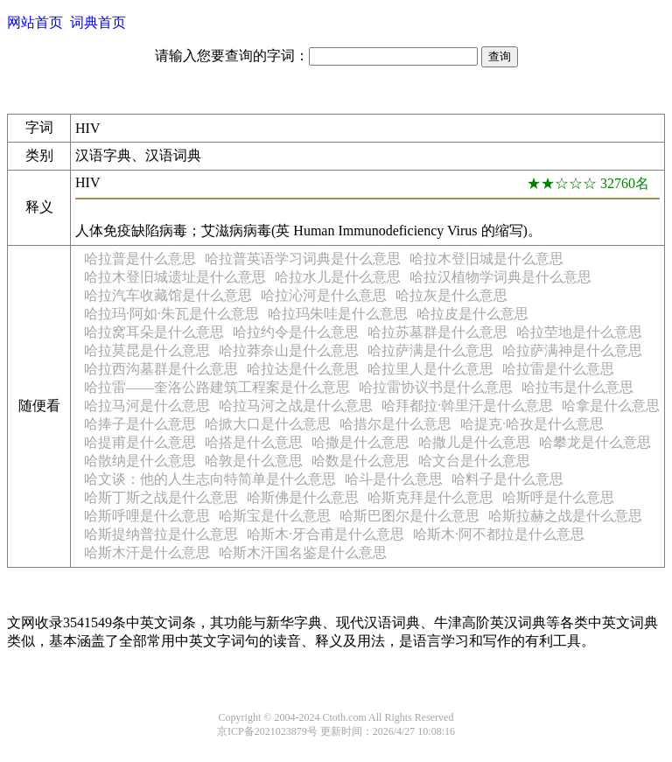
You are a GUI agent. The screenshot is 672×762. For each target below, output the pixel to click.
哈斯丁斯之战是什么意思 (161, 497)
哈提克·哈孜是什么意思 (532, 423)
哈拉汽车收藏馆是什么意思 (168, 295)
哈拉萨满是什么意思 (431, 350)
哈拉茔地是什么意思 (579, 332)
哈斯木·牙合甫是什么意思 (325, 534)
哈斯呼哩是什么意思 (147, 515)
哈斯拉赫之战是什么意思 (565, 515)
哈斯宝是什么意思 (275, 515)
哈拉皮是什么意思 (472, 313)
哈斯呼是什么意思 (558, 497)
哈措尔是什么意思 (396, 423)
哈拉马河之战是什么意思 (296, 405)
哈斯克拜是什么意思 (431, 497)
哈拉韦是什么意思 (578, 387)
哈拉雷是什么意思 (558, 368)
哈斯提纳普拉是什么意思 (161, 534)
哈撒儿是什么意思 (474, 442)
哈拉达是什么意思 (303, 368)
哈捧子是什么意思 (140, 423)
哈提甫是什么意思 (140, 442)
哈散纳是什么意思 (140, 460)
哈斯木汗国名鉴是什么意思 (303, 552)
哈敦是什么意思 (254, 460)
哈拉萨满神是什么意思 (572, 350)
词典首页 (98, 22)
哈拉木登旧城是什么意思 (487, 258)
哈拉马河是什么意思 (147, 405)
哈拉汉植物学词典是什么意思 (501, 276)
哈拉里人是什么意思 (431, 368)
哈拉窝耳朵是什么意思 (154, 332)
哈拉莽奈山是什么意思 (289, 350)
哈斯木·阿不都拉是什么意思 (498, 534)
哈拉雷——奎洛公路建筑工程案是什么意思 (217, 387)
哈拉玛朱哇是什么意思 (338, 313)
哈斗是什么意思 (394, 479)
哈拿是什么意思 (611, 405)
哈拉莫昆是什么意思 (147, 350)
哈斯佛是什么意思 (303, 497)
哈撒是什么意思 (361, 442)
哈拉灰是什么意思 (452, 295)
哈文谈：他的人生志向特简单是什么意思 (210, 479)
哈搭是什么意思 (254, 442)
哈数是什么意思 (361, 460)
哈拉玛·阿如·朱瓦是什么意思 (171, 313)
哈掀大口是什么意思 (268, 423)
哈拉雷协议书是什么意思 (436, 387)
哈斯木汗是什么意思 (147, 552)
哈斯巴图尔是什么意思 (410, 515)
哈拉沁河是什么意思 (324, 295)
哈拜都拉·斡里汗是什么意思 (467, 405)
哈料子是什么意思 (508, 479)
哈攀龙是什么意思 (595, 442)
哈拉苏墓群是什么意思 (438, 332)
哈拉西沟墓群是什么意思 (161, 368)
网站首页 (35, 22)
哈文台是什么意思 (474, 460)
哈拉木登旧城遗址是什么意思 (175, 276)
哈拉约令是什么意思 (296, 332)
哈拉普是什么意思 (140, 258)
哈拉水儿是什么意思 (338, 276)
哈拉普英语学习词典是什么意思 (303, 258)
